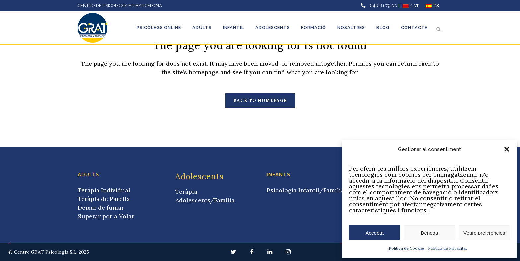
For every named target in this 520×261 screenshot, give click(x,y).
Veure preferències (484, 232)
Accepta (375, 232)
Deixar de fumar (101, 207)
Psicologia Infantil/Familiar (307, 190)
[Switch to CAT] (410, 6)
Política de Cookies (407, 248)
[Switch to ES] (432, 6)
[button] (506, 149)
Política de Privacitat (447, 248)
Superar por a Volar (106, 216)
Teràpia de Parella (104, 199)
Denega (429, 232)
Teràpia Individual (104, 190)
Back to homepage (260, 100)
